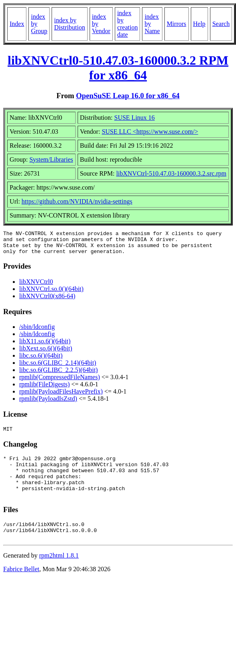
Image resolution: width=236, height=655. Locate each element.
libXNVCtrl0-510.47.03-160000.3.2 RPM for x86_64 (118, 67)
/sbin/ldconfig (37, 331)
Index (17, 23)
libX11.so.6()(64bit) (44, 345)
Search (221, 23)
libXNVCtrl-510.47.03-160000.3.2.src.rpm (171, 173)
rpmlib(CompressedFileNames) (59, 381)
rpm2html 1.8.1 (59, 573)
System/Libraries (51, 159)
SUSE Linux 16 (134, 117)
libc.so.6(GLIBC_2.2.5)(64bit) (58, 374)
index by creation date (127, 24)
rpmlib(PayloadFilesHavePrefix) (61, 396)
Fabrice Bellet (21, 587)
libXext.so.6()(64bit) (45, 353)
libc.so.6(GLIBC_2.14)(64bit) (57, 367)
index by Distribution (69, 24)
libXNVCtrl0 (36, 286)
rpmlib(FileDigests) (44, 389)
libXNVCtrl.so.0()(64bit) (51, 293)
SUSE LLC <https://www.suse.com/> (150, 131)
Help (199, 23)
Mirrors (176, 23)
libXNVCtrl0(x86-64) (47, 300)
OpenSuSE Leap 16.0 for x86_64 (128, 95)
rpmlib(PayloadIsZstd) (48, 403)
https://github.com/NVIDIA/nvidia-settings (77, 201)
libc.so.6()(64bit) (40, 360)
